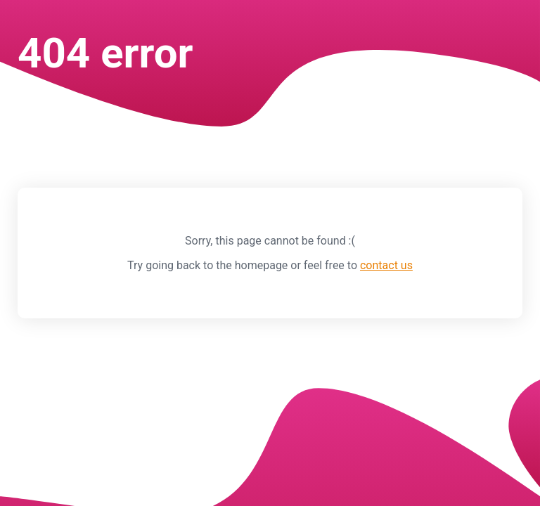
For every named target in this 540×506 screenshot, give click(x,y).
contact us (386, 265)
